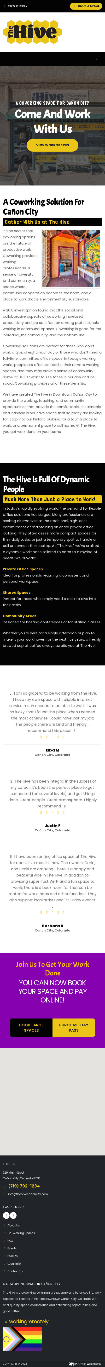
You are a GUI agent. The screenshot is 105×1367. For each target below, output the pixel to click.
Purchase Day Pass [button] (73, 1027)
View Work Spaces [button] (52, 145)
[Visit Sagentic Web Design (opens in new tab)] (84, 1364)
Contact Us (13, 1271)
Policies (10, 1256)
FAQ (8, 1241)
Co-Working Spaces (19, 1233)
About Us (11, 1225)
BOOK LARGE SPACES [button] (31, 1027)
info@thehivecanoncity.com (28, 1194)
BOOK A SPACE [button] (86, 6)
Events (10, 1248)
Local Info (12, 1264)
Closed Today (15, 6)
